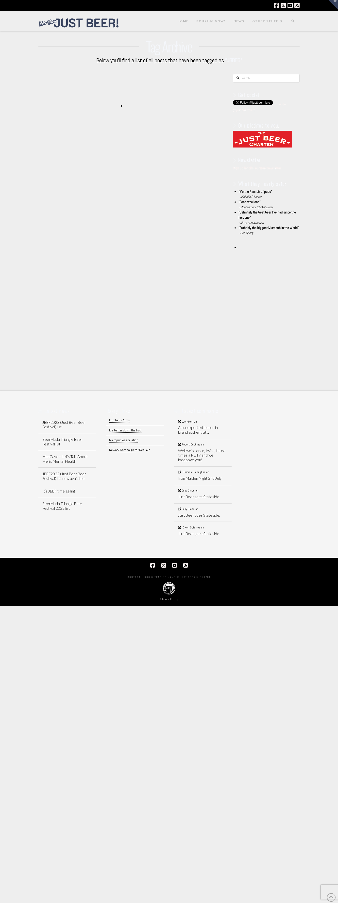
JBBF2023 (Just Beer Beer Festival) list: (64, 424)
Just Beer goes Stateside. (199, 496)
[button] (333, 4)
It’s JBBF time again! (58, 491)
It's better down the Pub (125, 430)
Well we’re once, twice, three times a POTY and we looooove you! (201, 455)
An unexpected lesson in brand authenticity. (198, 429)
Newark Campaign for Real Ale (129, 450)
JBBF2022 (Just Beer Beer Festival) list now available (64, 476)
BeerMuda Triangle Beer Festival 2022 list (62, 505)
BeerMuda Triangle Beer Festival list (62, 441)
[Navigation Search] (293, 21)
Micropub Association (123, 440)
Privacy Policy (169, 599)
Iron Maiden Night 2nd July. (200, 478)
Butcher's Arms (119, 420)
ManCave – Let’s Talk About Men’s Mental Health (65, 458)
